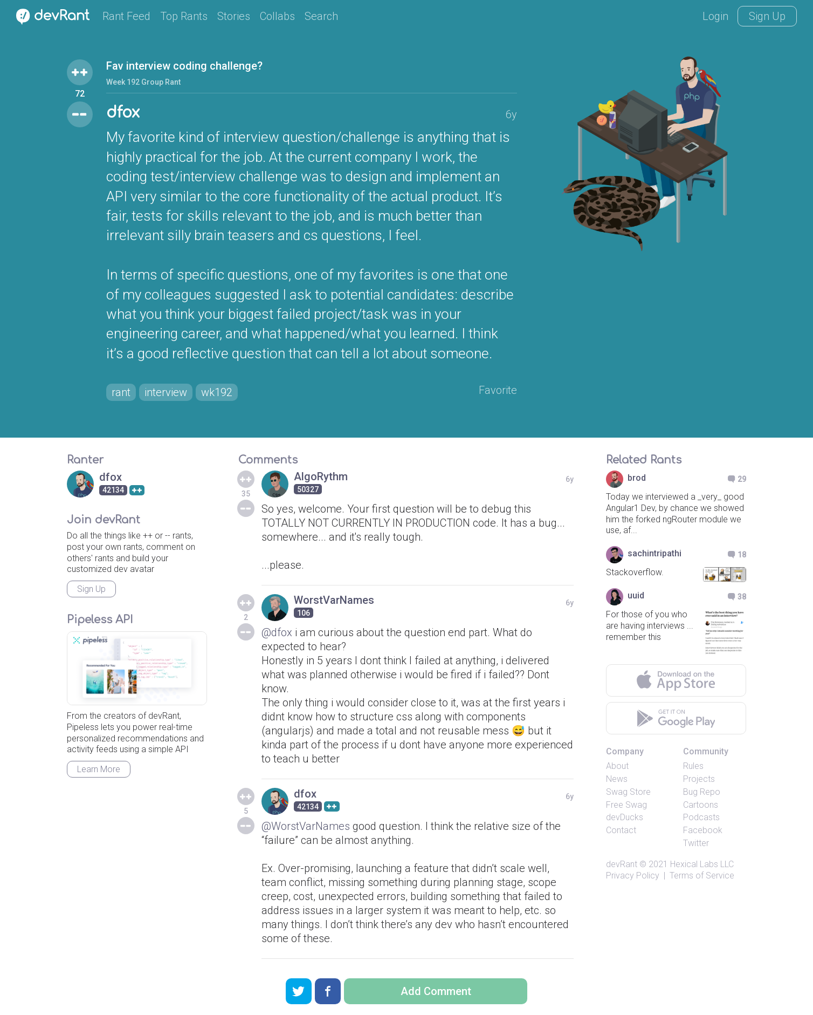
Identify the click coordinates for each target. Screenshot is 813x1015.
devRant (621, 864)
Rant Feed (126, 16)
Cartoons (700, 805)
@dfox (276, 632)
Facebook (702, 830)
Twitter (696, 843)
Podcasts (701, 817)
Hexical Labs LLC (702, 864)
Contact (621, 830)
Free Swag (626, 805)
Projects (699, 779)
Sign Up (767, 16)
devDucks (624, 817)
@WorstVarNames (305, 826)
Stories (233, 16)
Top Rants (184, 16)
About (617, 766)
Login (715, 16)
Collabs (277, 16)
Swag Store (628, 792)
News (617, 779)
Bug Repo (701, 792)
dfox (123, 112)
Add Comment (436, 991)
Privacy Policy (632, 875)
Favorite (498, 390)
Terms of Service (702, 875)
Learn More (98, 769)
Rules (693, 766)
